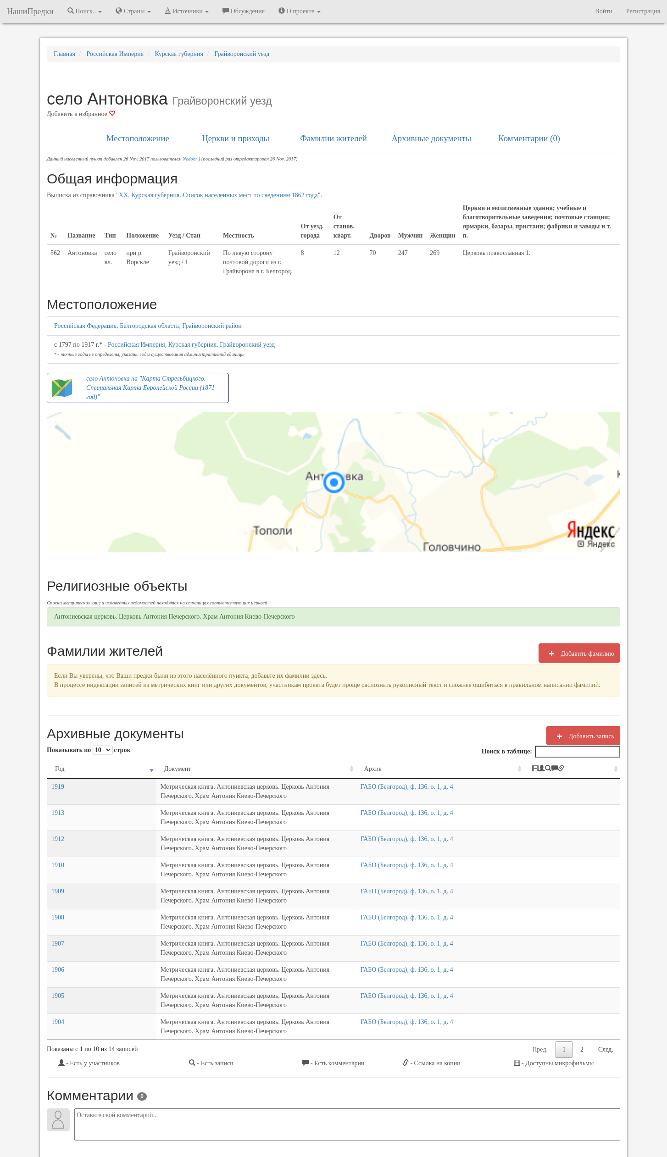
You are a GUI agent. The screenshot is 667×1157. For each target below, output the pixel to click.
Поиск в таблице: (551, 752)
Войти (603, 11)
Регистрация (643, 11)
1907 (57, 888)
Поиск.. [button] (84, 11)
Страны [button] (133, 11)
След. (605, 957)
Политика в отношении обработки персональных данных (434, 1125)
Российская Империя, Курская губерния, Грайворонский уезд (191, 344)
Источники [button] (187, 11)
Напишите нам (224, 1125)
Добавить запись (583, 736)
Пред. (540, 957)
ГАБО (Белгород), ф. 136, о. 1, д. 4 (485, 786)
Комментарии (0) (529, 138)
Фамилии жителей (333, 138)
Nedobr (190, 158)
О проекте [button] (299, 11)
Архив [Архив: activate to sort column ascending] (451, 768)
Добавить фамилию (579, 653)
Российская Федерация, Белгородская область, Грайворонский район (148, 325)
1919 (57, 786)
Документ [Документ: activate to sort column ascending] (98, 768)
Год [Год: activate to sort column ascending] (60, 768)
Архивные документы (431, 138)
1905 (57, 922)
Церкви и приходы (235, 138)
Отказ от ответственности (316, 1125)
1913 (57, 803)
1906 (57, 905)
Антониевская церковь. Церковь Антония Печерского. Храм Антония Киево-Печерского (174, 616)
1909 (57, 854)
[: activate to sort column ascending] (591, 769)
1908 (57, 871)
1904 (57, 939)
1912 (57, 820)
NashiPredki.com (177, 1125)
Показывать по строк (88, 750)
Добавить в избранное (81, 114)
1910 (57, 837)
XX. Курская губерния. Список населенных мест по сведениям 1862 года (218, 195)
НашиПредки (30, 11)
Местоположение (137, 138)
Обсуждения (243, 11)
